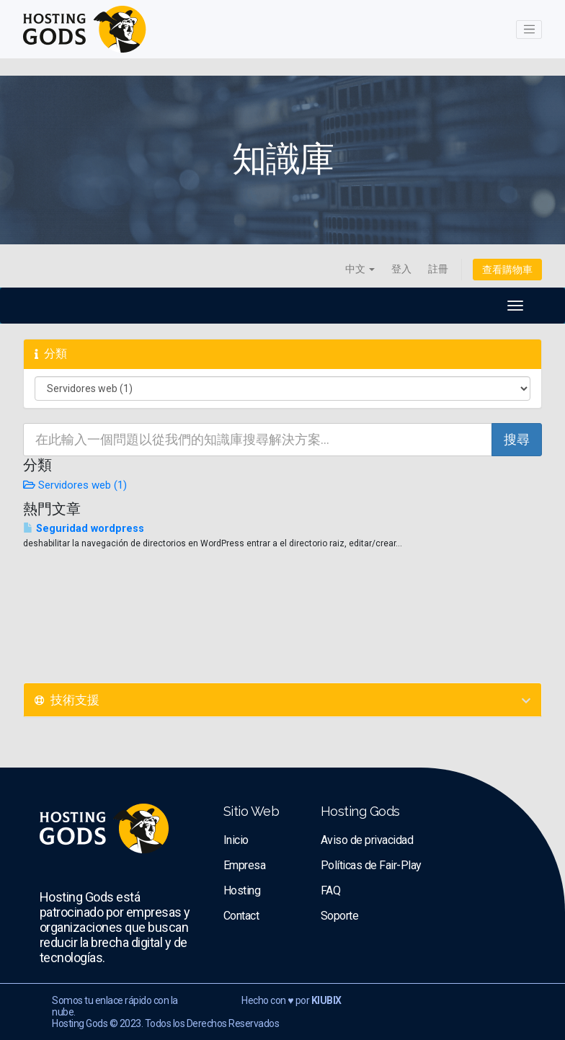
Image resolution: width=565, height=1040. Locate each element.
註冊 (438, 269)
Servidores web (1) (75, 485)
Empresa (244, 865)
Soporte (340, 916)
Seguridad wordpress (83, 529)
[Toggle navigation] (529, 29)
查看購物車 (507, 269)
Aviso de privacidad (367, 840)
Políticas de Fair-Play (371, 865)
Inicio (236, 840)
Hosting (242, 890)
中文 (360, 269)
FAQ (331, 890)
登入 (401, 269)
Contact (241, 916)
